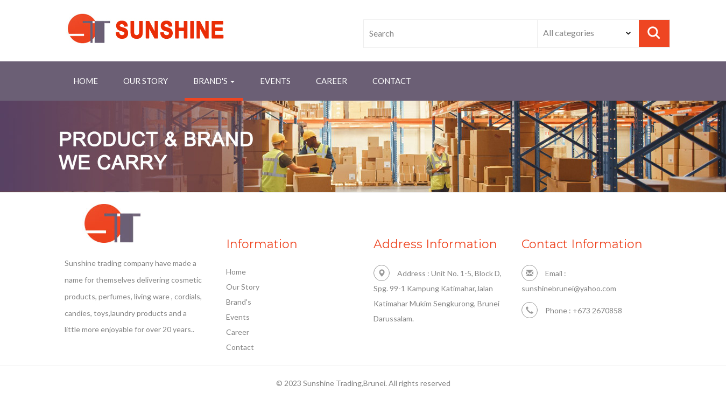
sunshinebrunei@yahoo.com (568, 288)
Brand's (238, 301)
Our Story (145, 81)
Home (85, 81)
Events (275, 81)
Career (331, 81)
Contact (240, 347)
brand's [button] (214, 81)
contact (391, 81)
